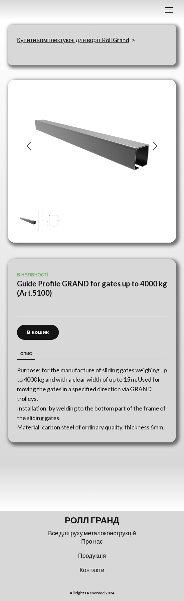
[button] (38, 332)
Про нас (92, 541)
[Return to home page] (92, 520)
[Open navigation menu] (169, 10)
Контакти (92, 569)
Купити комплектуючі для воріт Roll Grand (73, 39)
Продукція (92, 555)
